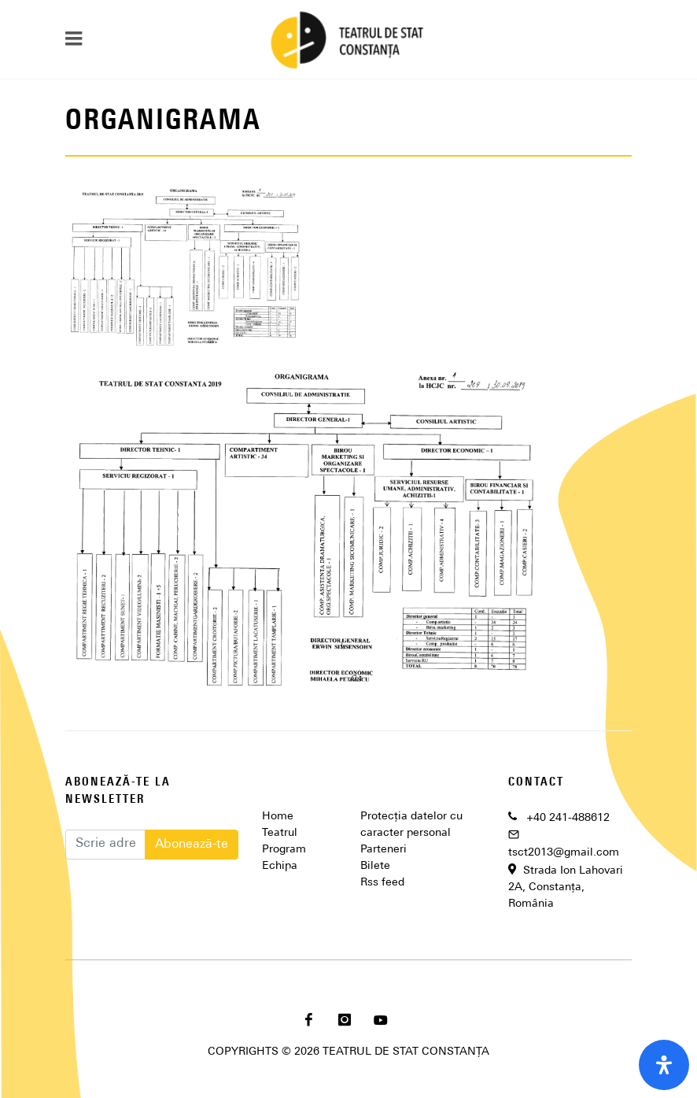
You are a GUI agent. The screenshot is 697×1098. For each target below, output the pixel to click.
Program (284, 850)
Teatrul (279, 833)
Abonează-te (191, 844)
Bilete (375, 866)
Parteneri (383, 850)
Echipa (279, 866)
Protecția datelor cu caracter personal (411, 825)
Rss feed (382, 883)
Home (277, 817)
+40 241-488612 (568, 818)
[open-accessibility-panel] (664, 1065)
